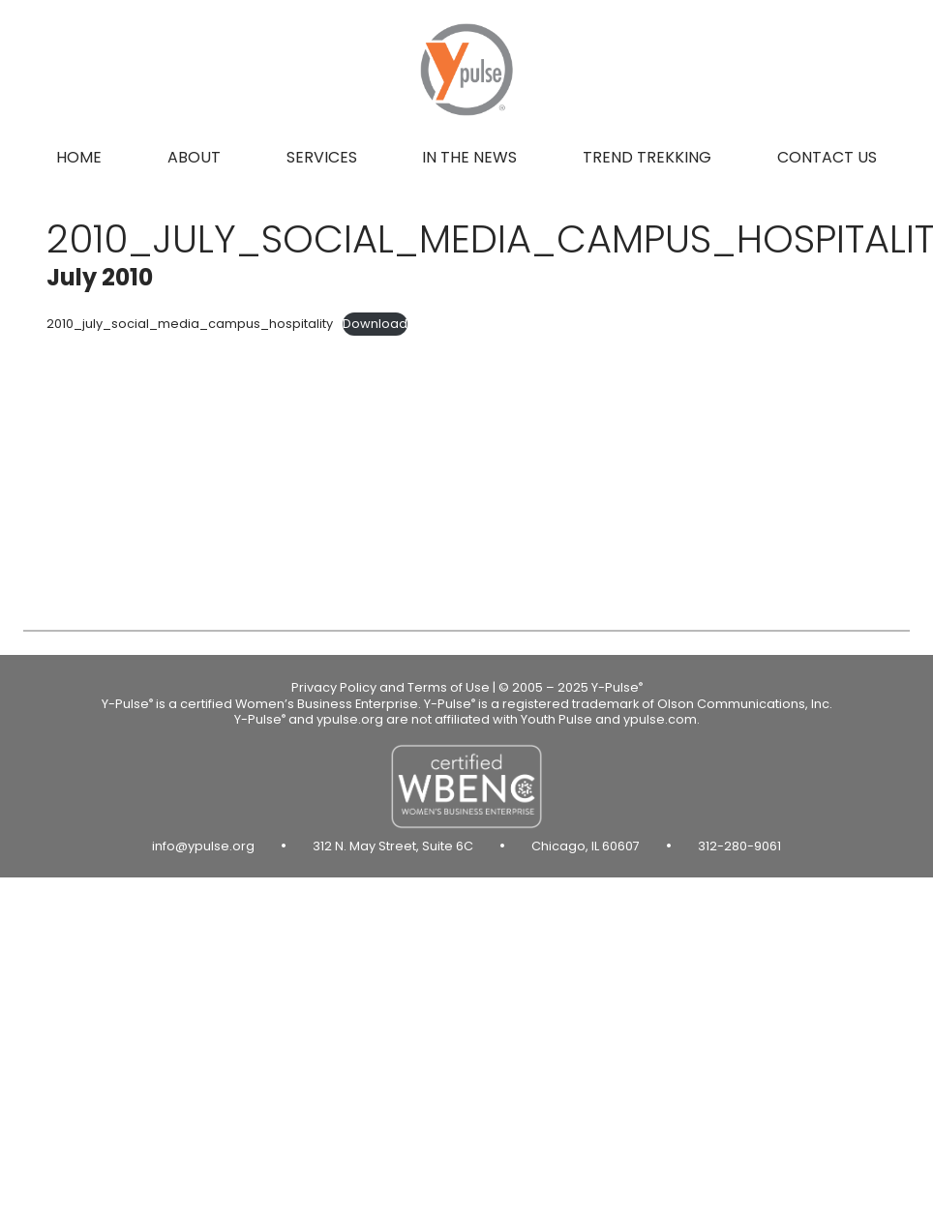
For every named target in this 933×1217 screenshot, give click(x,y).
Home (79, 157)
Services (321, 157)
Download (375, 323)
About (194, 157)
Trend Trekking (647, 157)
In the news (469, 157)
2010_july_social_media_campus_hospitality (189, 323)
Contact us (827, 157)
